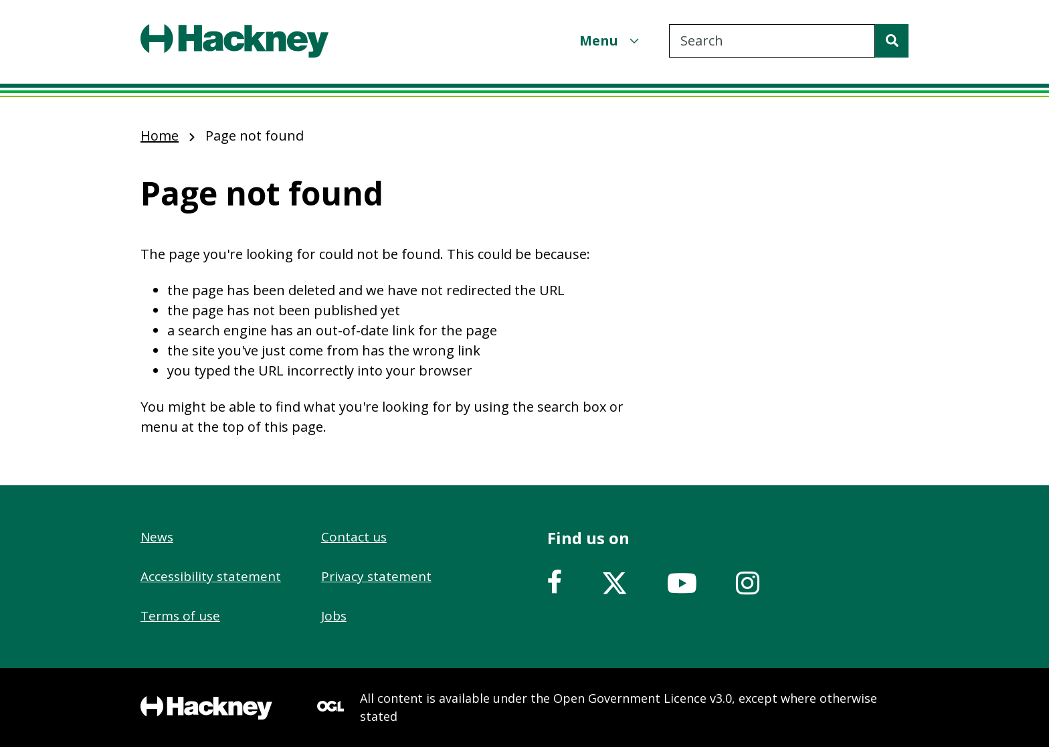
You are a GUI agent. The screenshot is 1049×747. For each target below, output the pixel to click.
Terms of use (180, 616)
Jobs (334, 616)
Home (159, 136)
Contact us (354, 537)
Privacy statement (376, 576)
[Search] (892, 41)
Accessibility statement (210, 576)
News (156, 537)
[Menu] (611, 40)
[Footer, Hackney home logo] (206, 708)
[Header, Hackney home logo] (234, 41)
